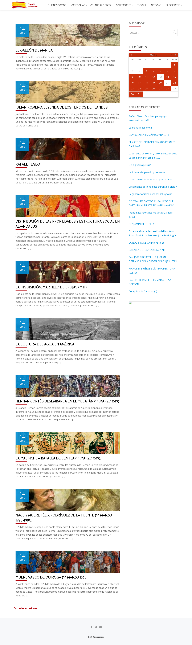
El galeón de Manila (34, 50)
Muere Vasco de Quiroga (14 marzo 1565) (51, 577)
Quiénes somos (57, 5)
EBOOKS (141, 5)
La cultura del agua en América (45, 344)
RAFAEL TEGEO (28, 164)
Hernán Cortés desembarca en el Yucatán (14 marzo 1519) (67, 401)
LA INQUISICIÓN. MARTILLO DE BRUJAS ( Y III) (51, 287)
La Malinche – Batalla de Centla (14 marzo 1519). (58, 458)
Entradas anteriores (25, 608)
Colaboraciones (100, 5)
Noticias (156, 5)
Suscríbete (173, 5)
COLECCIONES (123, 5)
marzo (153, 55)
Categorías (78, 5)
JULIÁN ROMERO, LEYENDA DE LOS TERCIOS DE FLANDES (62, 107)
